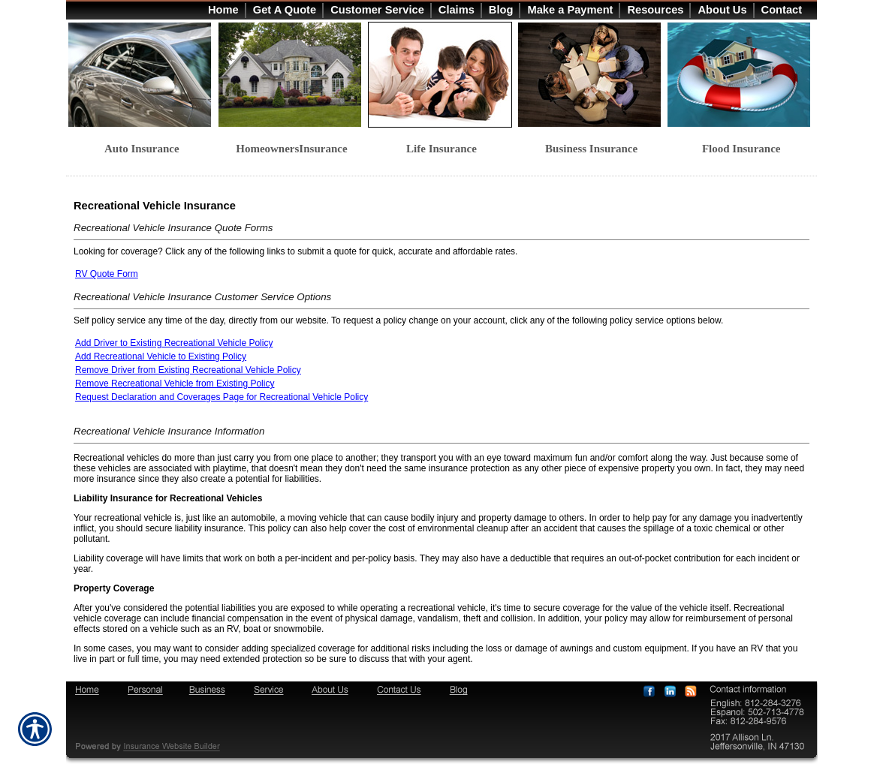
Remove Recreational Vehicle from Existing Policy (174, 383)
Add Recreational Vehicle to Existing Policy (160, 356)
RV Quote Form (106, 274)
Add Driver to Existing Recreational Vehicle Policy (174, 343)
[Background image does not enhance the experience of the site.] (441, 10)
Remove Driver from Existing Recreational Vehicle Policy (188, 370)
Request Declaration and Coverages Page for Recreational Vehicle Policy (221, 397)
